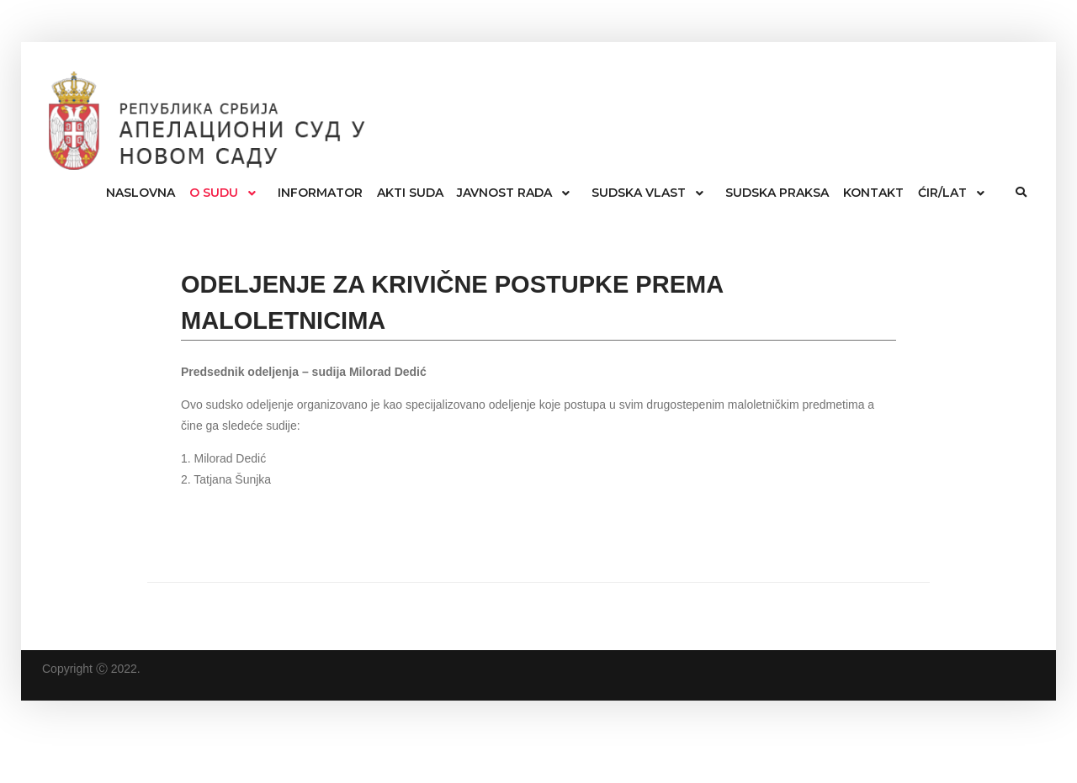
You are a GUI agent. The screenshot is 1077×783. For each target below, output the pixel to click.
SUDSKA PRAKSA (777, 192)
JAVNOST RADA (504, 192)
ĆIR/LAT (942, 192)
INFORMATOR (320, 192)
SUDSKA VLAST (639, 192)
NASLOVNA (140, 192)
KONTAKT (873, 192)
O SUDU (213, 192)
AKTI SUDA (410, 192)
